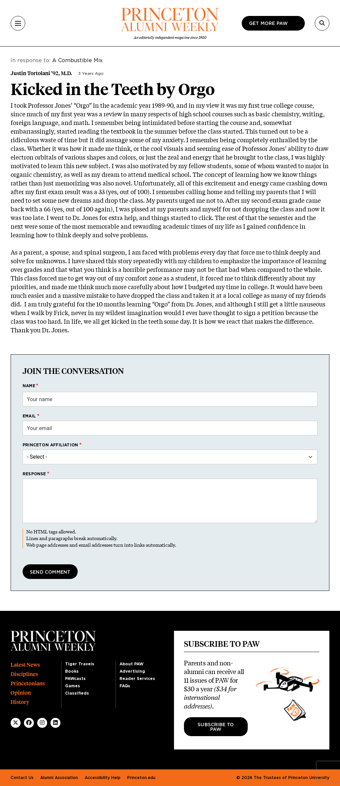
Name (29, 386)
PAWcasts (75, 679)
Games (72, 686)
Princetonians (28, 683)
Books (72, 671)
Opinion (21, 693)
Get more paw (268, 23)
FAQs (125, 686)
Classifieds (77, 693)
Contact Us (22, 778)
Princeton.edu (141, 778)
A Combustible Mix (78, 60)
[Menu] (18, 23)
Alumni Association (59, 778)
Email (29, 416)
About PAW (131, 664)
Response (34, 474)
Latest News (25, 665)
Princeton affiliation (50, 445)
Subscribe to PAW (216, 727)
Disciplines (24, 674)
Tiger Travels (79, 664)
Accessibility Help (103, 778)
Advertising (132, 671)
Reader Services (137, 679)
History (20, 702)
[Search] (322, 23)
